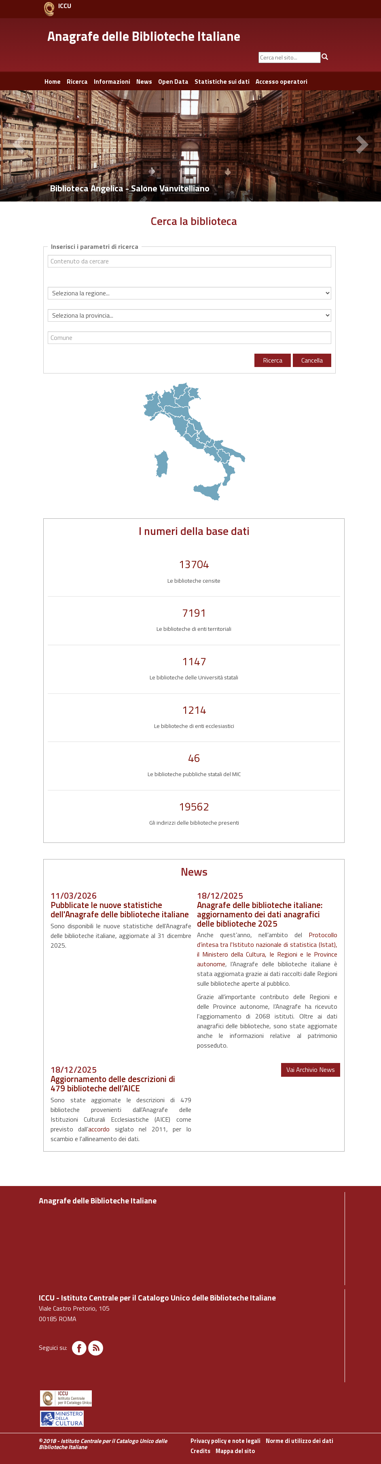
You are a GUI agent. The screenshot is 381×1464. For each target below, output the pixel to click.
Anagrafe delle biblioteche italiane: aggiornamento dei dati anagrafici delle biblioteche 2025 (260, 914)
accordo (99, 1129)
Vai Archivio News (310, 1069)
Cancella (312, 360)
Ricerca (272, 360)
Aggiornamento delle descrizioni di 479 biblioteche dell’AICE (113, 1083)
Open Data (173, 81)
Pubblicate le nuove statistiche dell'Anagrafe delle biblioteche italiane (120, 909)
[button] (20, 145)
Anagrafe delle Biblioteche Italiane (143, 36)
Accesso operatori (281, 81)
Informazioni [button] (112, 81)
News (144, 81)
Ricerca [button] (77, 81)
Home (52, 81)
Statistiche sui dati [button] (222, 81)
